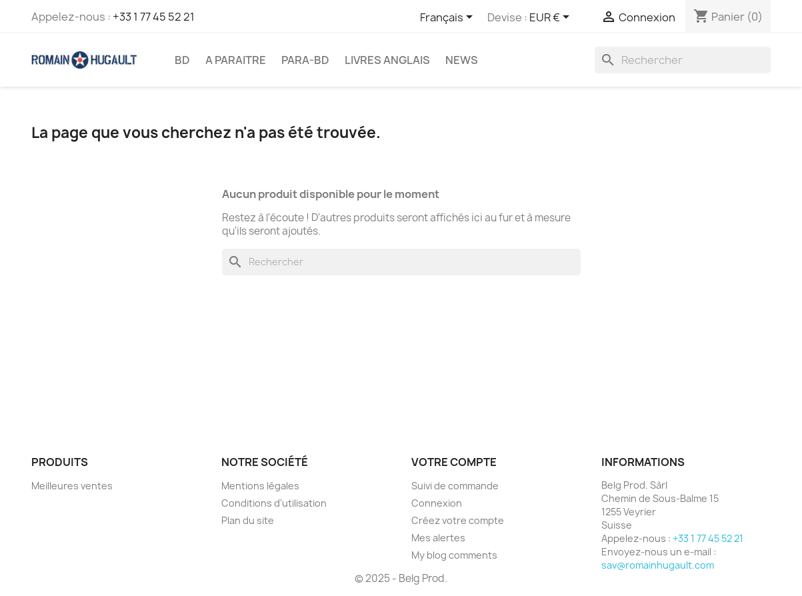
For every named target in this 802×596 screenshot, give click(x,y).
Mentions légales (260, 485)
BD (182, 60)
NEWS (461, 60)
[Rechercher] (683, 60)
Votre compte (454, 462)
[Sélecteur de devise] (551, 18)
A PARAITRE (235, 60)
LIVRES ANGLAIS (387, 60)
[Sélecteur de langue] (448, 18)
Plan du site (247, 520)
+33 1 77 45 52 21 (154, 16)
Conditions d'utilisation (274, 503)
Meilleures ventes (72, 485)
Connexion (436, 503)
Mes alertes (438, 537)
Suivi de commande (455, 485)
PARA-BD (305, 60)
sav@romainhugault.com (657, 565)
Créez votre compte (457, 520)
